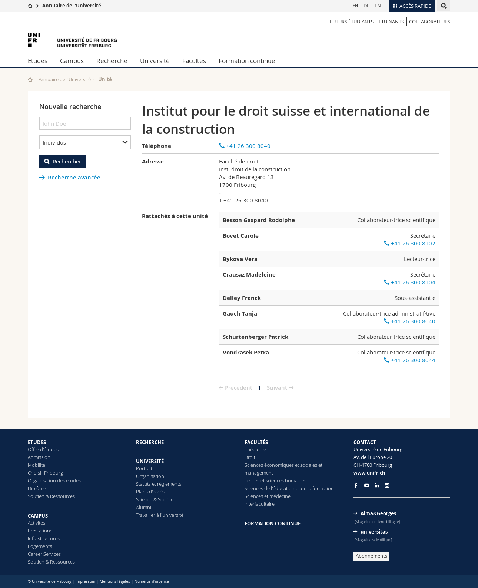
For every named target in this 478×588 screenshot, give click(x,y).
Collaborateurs (429, 21)
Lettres (252, 480)
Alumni (143, 507)
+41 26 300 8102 (409, 243)
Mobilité (36, 465)
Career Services (44, 554)
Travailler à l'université (159, 515)
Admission (39, 457)
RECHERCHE (150, 442)
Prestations (40, 530)
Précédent (238, 388)
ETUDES (37, 442)
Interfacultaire (260, 504)
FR (355, 5)
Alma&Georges (378, 513)
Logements (40, 546)
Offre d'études (43, 449)
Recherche (111, 60)
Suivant (277, 388)
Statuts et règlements (158, 483)
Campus (72, 60)
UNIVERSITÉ (150, 461)
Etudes (37, 60)
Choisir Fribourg (45, 472)
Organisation (150, 476)
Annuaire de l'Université (71, 5)
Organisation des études (54, 480)
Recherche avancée (74, 177)
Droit (250, 457)
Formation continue (247, 60)
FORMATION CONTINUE (273, 523)
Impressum (85, 581)
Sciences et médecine (268, 496)
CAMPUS (38, 515)
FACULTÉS (256, 442)
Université (155, 60)
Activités (36, 522)
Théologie (255, 449)
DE (366, 5)
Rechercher (67, 161)
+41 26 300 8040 (244, 145)
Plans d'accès (150, 491)
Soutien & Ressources (51, 496)
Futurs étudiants (352, 21)
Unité (105, 79)
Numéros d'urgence (152, 581)
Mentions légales (115, 581)
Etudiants (391, 21)
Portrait (144, 468)
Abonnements (371, 555)
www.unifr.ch (369, 472)
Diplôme (37, 488)
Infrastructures (44, 538)
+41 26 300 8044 (409, 360)
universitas (374, 531)
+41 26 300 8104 (409, 282)
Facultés (194, 60)
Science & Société (154, 499)
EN (378, 5)
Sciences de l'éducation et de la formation (289, 488)
